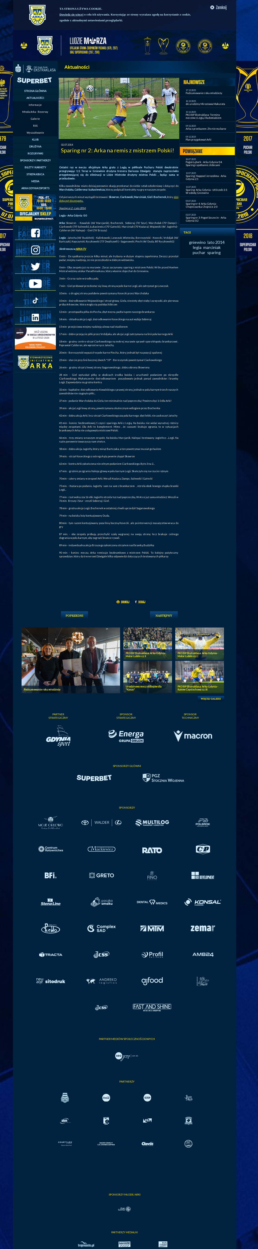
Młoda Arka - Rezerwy (35, 111)
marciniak (212, 247)
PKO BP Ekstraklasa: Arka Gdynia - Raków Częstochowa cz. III (198, 688)
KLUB (35, 139)
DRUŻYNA (35, 146)
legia (197, 247)
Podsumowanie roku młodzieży (204, 92)
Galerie (35, 118)
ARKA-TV (81, 248)
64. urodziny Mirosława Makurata (205, 103)
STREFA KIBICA (35, 174)
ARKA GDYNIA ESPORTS (35, 188)
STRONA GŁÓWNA (35, 90)
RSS (35, 125)
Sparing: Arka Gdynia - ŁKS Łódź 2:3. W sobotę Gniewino (206, 191)
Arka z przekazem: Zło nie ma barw (206, 128)
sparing (214, 252)
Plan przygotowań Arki (198, 139)
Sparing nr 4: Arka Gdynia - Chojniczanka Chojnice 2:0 (201, 205)
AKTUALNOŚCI (35, 97)
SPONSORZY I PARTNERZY (35, 160)
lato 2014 (215, 242)
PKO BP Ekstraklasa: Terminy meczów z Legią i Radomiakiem (203, 116)
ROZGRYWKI (35, 153)
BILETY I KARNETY (35, 167)
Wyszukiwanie (35, 132)
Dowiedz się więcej (71, 14)
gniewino (197, 242)
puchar (199, 252)
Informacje (35, 104)
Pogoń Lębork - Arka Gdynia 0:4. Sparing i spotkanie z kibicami (204, 163)
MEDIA (35, 181)
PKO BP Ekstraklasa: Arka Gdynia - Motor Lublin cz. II (146, 655)
